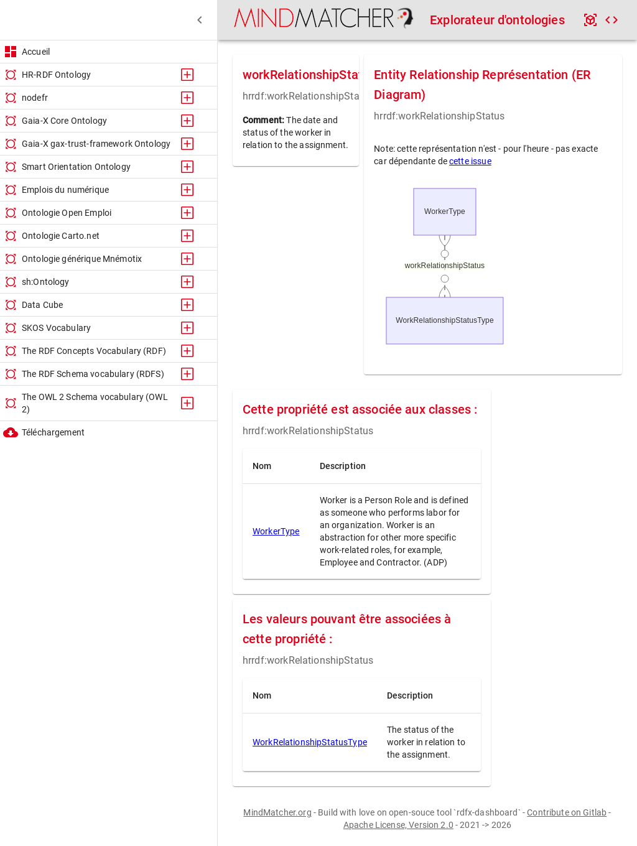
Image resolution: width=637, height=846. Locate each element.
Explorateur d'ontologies (497, 19)
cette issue (470, 161)
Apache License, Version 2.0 (398, 825)
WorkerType (276, 531)
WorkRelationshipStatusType (310, 742)
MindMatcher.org (277, 812)
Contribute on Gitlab (567, 812)
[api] (590, 19)
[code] (611, 19)
